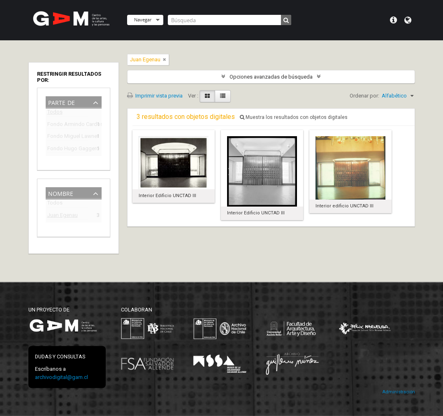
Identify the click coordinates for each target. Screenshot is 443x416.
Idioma (408, 20)
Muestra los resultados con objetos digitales (294, 117)
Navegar (142, 19)
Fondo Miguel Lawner (67, 137)
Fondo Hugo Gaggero (67, 149)
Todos (55, 113)
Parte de (61, 101)
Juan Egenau (62, 216)
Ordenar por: (364, 96)
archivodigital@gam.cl (61, 377)
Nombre (60, 192)
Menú (393, 20)
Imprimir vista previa (155, 96)
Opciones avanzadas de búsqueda (271, 77)
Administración (398, 392)
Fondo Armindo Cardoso (67, 125)
